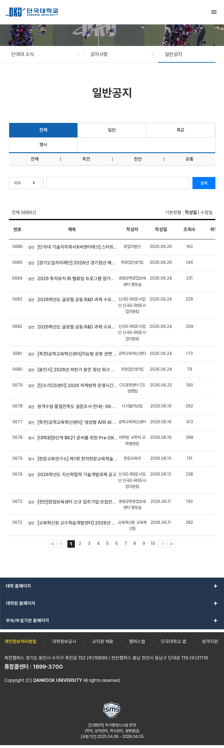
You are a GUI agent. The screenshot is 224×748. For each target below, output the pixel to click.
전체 (43, 130)
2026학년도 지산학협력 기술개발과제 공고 (71, 474)
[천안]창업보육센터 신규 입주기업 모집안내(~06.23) (72, 501)
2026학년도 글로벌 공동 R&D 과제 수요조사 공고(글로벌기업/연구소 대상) (72, 299)
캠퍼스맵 (137, 641)
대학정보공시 (64, 641)
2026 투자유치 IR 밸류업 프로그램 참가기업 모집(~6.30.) (72, 278)
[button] (43, 54)
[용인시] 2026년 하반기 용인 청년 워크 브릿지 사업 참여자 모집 (72, 369)
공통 (190, 159)
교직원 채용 (102, 641)
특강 (180, 130)
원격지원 (210, 641)
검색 (203, 183)
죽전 (86, 159)
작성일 (191, 212)
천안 (138, 159)
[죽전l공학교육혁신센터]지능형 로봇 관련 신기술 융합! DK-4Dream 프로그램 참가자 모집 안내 (72, 354)
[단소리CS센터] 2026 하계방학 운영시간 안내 (72, 385)
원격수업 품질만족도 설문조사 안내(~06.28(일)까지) (72, 406)
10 (153, 543)
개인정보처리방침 (20, 641)
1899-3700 (48, 666)
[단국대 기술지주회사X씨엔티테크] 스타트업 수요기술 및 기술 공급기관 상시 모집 (72, 247)
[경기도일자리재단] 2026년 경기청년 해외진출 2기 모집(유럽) (72, 262)
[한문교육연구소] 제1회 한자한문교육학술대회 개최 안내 (72, 458)
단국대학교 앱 (173, 641)
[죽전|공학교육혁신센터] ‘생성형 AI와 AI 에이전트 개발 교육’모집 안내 (72, 422)
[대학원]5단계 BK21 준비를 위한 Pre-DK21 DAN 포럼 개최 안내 (72, 437)
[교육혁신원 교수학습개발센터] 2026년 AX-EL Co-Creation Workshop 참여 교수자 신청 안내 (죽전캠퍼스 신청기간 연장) (72, 522)
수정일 (206, 212)
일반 (112, 130)
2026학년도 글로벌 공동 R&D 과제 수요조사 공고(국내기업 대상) (72, 326)
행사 (43, 144)
